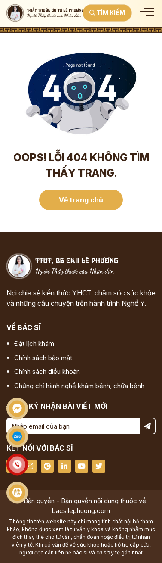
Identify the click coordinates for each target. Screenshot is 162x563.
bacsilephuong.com (81, 511)
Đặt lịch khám (34, 343)
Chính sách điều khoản (47, 371)
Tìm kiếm (107, 12)
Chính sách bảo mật (43, 358)
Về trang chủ (81, 200)
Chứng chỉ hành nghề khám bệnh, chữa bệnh (79, 386)
